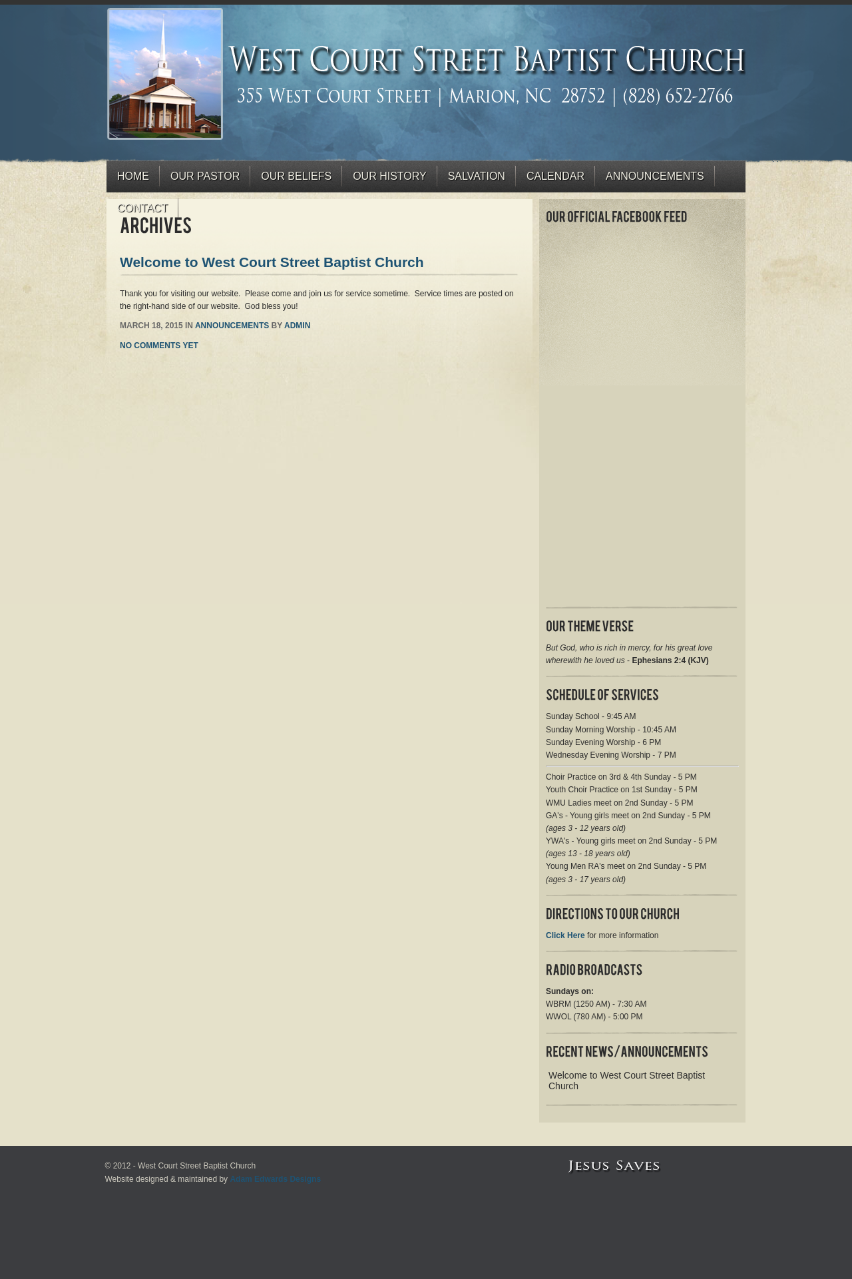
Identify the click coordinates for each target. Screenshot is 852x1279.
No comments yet (159, 345)
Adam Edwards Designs (275, 1179)
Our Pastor (205, 176)
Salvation (476, 176)
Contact (142, 208)
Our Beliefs (296, 176)
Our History (390, 176)
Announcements (655, 176)
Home (133, 176)
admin (297, 325)
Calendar (555, 176)
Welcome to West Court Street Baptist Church (272, 262)
